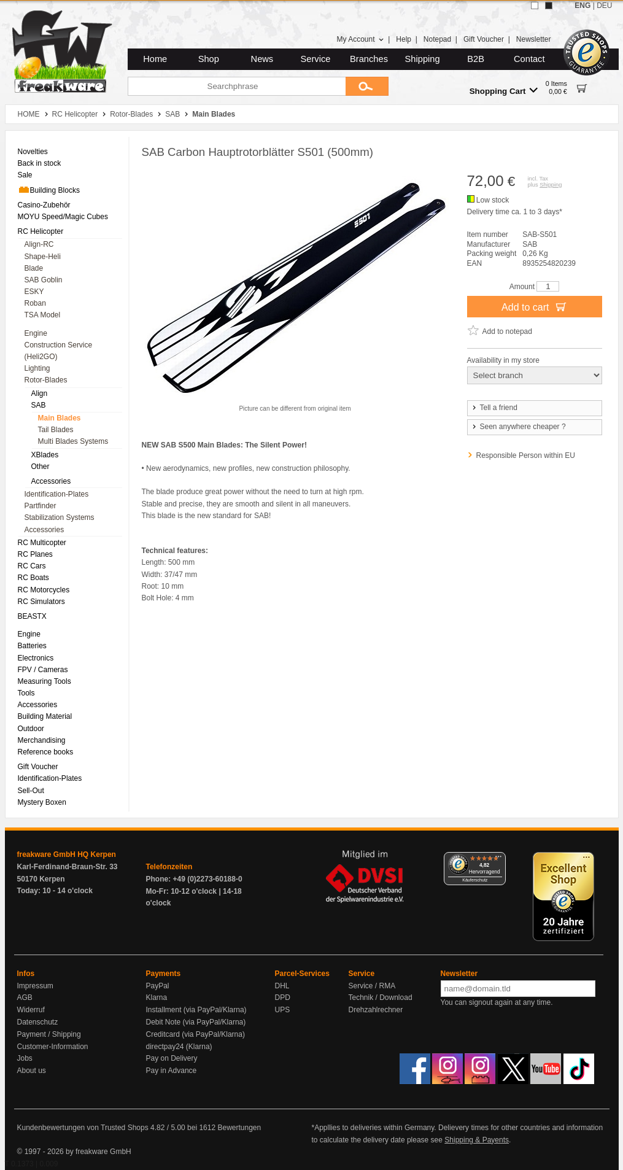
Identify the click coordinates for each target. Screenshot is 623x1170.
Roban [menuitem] (35, 303)
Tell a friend (494, 407)
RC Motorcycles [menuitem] (44, 590)
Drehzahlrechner (376, 1009)
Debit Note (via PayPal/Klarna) (196, 1022)
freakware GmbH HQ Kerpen (66, 854)
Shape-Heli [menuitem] (43, 256)
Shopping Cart (504, 90)
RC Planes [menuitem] (35, 554)
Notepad (437, 39)
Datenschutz (37, 1022)
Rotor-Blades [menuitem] (46, 380)
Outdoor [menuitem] (31, 728)
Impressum (35, 986)
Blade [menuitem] (34, 268)
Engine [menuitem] (36, 333)
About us (31, 1070)
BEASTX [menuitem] (32, 616)
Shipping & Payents (476, 1140)
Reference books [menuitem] (46, 752)
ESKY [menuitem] (34, 291)
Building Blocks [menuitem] (49, 190)
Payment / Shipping (49, 1034)
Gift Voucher (483, 39)
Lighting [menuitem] (37, 368)
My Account (360, 39)
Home (155, 59)
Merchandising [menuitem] (42, 740)
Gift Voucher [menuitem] (38, 766)
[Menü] (498, 859)
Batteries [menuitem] (32, 645)
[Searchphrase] (237, 86)
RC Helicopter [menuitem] (41, 231)
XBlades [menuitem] (45, 455)
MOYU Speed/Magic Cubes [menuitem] (63, 216)
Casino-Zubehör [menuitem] (44, 205)
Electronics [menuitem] (36, 658)
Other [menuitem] (40, 466)
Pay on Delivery (172, 1058)
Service (316, 59)
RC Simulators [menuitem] (41, 601)
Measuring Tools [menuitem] (44, 681)
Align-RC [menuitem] (39, 244)
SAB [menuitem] (38, 405)
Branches (369, 59)
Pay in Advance (171, 1070)
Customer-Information (52, 1046)
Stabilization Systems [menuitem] (60, 517)
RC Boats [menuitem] (33, 577)
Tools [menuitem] (26, 693)
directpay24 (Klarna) (179, 1046)
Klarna (157, 997)
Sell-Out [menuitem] (31, 790)
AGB (25, 997)
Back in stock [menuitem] (39, 163)
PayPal (157, 986)
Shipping (422, 59)
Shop (208, 59)
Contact (529, 59)
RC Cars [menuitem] (32, 566)
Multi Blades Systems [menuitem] (73, 441)
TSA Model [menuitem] (43, 315)
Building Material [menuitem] (45, 716)
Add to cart (534, 306)
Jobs (25, 1058)
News (262, 59)
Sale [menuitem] (25, 175)
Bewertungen (239, 1127)
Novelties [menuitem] (33, 151)
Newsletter (533, 39)
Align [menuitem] (39, 393)
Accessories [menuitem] (51, 481)
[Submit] (367, 86)
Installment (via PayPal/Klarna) (196, 1009)
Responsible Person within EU (525, 455)
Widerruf (31, 1009)
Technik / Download (380, 997)
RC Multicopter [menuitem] (42, 542)
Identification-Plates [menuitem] (57, 494)
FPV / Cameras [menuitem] (43, 669)
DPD (282, 997)
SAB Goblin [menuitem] (44, 280)
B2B (475, 59)
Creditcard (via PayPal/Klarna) (195, 1034)
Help (403, 39)
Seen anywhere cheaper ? (518, 426)
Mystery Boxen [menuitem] (42, 802)
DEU (604, 5)
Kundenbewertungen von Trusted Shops (83, 1127)
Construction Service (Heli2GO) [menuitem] (59, 351)
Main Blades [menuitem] (59, 418)
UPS (282, 1009)
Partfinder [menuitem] (40, 506)
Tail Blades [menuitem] (56, 429)
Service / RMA (372, 986)
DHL (282, 986)
